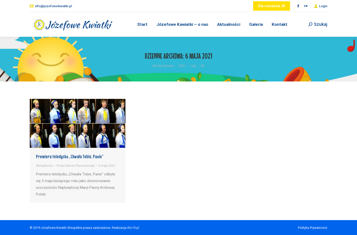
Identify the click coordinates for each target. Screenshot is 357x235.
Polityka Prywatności (312, 228)
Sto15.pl (133, 228)
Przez (76, 165)
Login (320, 6)
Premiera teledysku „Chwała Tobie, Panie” (70, 156)
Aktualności (44, 165)
